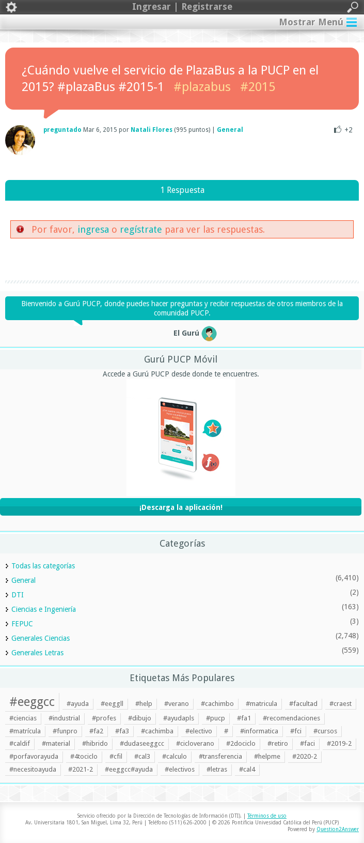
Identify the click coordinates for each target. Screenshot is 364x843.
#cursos (325, 731)
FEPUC (22, 624)
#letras (217, 769)
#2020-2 (304, 756)
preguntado (62, 129)
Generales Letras (37, 653)
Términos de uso (267, 816)
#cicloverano (195, 743)
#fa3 (122, 731)
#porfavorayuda (33, 756)
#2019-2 (339, 743)
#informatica (259, 731)
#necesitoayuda (32, 769)
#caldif (19, 743)
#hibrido (95, 743)
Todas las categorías (43, 566)
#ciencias (23, 718)
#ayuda (78, 703)
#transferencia (220, 756)
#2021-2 (80, 769)
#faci (307, 743)
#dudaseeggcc (142, 743)
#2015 (257, 87)
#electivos (180, 769)
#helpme (267, 756)
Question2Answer (337, 829)
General (230, 129)
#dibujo (139, 718)
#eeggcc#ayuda (129, 769)
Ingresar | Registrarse (182, 7)
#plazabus (202, 87)
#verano (176, 703)
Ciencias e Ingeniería (43, 609)
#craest (340, 703)
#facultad (303, 703)
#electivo (198, 731)
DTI (17, 595)
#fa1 (244, 718)
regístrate (141, 229)
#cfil (115, 756)
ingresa (93, 229)
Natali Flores (151, 129)
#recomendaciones (291, 718)
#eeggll (112, 703)
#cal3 (142, 756)
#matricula (261, 703)
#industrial (64, 718)
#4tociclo (84, 756)
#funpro (65, 731)
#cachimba (157, 731)
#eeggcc (32, 702)
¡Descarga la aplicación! (181, 507)
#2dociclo (241, 743)
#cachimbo (217, 703)
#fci (296, 731)
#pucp (215, 718)
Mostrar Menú (311, 22)
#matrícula (25, 731)
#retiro (277, 743)
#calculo (174, 756)
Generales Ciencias (40, 638)
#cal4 (247, 769)
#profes (104, 718)
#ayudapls (178, 718)
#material (56, 743)
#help (143, 703)
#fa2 (96, 731)
